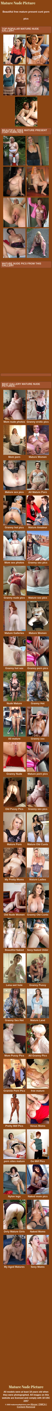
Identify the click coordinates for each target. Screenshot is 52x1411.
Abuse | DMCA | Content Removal (32, 1405)
